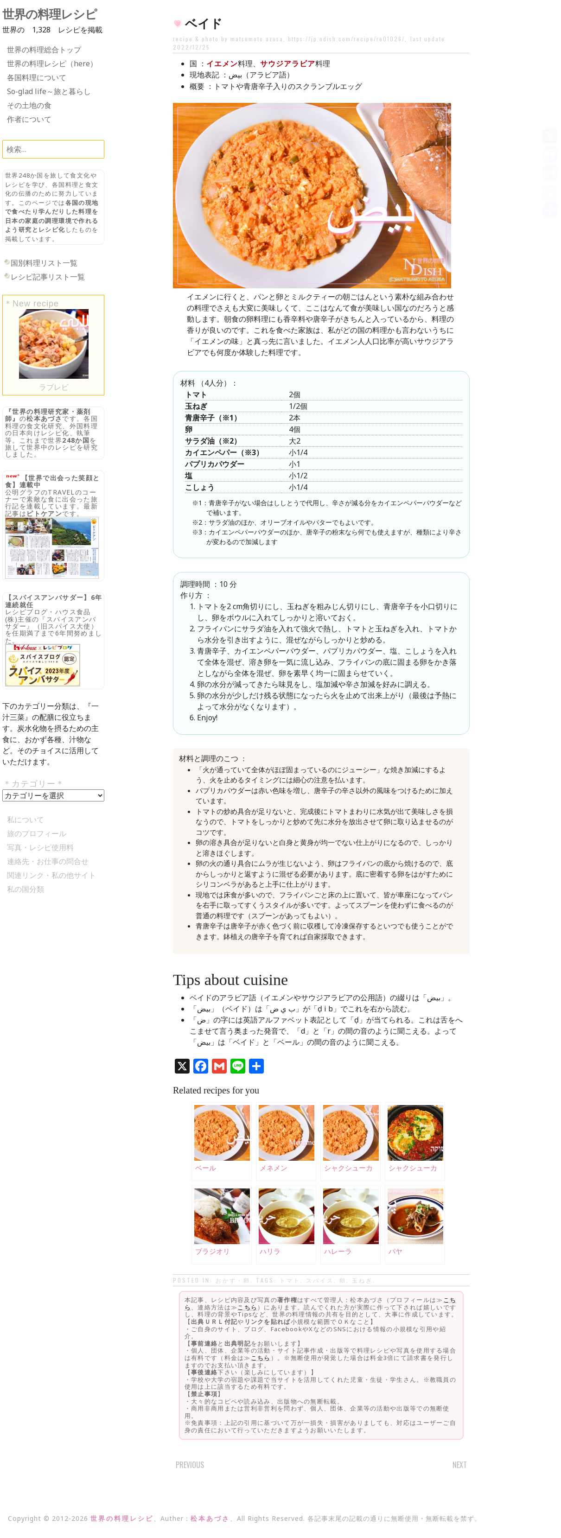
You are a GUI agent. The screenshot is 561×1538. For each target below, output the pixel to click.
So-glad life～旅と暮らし (49, 91)
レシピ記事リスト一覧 (48, 277)
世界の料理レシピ (49, 14)
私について (25, 819)
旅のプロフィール (36, 833)
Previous (190, 1464)
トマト (290, 1280)
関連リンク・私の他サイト (51, 875)
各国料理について (36, 77)
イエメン (222, 63)
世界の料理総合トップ (44, 49)
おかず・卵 (233, 1280)
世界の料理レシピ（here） (52, 63)
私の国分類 (25, 889)
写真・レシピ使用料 (40, 847)
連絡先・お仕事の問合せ (48, 861)
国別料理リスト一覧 (44, 263)
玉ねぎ (362, 1280)
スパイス (320, 1280)
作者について (29, 119)
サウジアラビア (287, 63)
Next (460, 1464)
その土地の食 (29, 105)
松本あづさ (44, 418)
